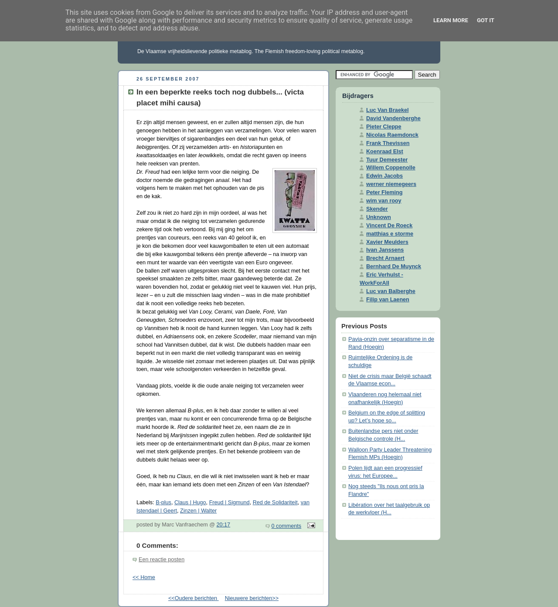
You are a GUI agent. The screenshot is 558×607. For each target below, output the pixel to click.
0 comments (287, 526)
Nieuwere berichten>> (252, 598)
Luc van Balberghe (390, 291)
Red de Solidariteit (275, 502)
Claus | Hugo (190, 502)
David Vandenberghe (393, 118)
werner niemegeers (391, 184)
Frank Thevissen (388, 143)
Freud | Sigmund (229, 502)
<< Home (144, 577)
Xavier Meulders (387, 242)
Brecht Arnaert (385, 258)
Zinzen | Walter (198, 511)
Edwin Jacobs (384, 176)
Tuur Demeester (387, 160)
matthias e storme (389, 234)
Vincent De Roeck (389, 226)
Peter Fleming (384, 192)
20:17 (224, 525)
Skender (377, 209)
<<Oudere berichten (193, 598)
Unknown (378, 217)
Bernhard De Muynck (393, 266)
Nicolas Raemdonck (392, 135)
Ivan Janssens (385, 250)
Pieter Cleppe (383, 127)
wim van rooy (383, 201)
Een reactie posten (161, 559)
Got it (485, 20)
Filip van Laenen (387, 300)
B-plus (163, 502)
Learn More (450, 20)
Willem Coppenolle (390, 168)
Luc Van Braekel (387, 110)
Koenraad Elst (384, 151)
